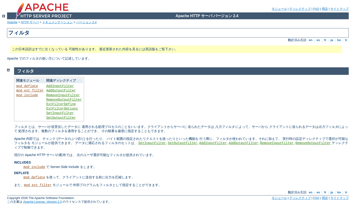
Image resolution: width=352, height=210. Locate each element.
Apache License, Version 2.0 (42, 201)
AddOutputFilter (61, 90)
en (310, 40)
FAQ (316, 9)
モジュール (279, 9)
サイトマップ (339, 9)
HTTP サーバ (30, 22)
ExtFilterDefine (61, 104)
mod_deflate (27, 86)
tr (346, 40)
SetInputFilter (60, 113)
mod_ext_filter (30, 90)
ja (332, 40)
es (318, 40)
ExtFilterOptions (62, 109)
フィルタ (25, 71)
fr (325, 40)
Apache (12, 22)
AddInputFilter (60, 86)
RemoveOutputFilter (64, 100)
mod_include (27, 95)
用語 (325, 9)
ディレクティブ (300, 9)
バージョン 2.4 (86, 22)
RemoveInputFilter (63, 95)
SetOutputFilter (61, 118)
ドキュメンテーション (57, 22)
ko (339, 40)
